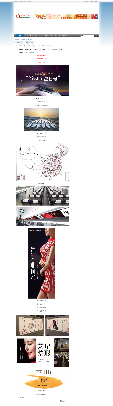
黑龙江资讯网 (26, 39)
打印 (50, 45)
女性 (46, 35)
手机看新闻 (37, 45)
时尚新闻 (64, 35)
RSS (44, 45)
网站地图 (90, 1)
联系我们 (96, 1)
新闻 (26, 35)
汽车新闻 (57, 35)
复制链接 (20, 45)
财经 (36, 35)
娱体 (31, 35)
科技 (51, 35)
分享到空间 (28, 45)
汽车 (41, 35)
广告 (21, 39)
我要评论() (29, 43)
